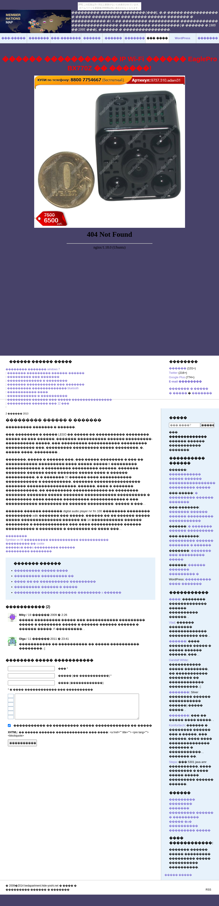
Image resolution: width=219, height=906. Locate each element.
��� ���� (157, 38)
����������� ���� (27, 392)
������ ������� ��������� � (187, 569)
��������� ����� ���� (41, 570)
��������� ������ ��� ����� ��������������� (59, 399)
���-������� (66, 38)
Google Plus (177, 377)
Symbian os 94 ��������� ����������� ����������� (57, 539)
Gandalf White (178, 660)
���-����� (13, 38)
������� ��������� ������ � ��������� (191, 813)
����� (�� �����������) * (85, 675)
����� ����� (178, 874)
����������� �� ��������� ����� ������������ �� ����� (82, 725)
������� (202, 393)
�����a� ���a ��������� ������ (40, 547)
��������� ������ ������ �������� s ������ (67, 592)
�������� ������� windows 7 (33, 369)
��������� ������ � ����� (46, 587)
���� (175, 599)
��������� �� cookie (25, 543)
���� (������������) (80, 682)
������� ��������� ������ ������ (45, 373)
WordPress (182, 38)
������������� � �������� (37, 380)
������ (177, 368)
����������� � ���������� (37, 395)
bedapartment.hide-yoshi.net (41, 885)
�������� (16, 536)
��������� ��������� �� (44, 576)
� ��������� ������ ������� (191, 497)
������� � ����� (188, 388)
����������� (188, 592)
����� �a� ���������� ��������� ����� (190, 826)
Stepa (173, 762)
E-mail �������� (185, 381)
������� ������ (153, 742)
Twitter (173, 372)
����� (178, 418)
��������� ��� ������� (33, 376)
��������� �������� (29, 551)
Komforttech (177, 725)
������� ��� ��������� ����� (190, 555)
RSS (208, 889)
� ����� (178, 393)
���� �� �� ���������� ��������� (55, 581)
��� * (63, 668)
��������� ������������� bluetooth (43, 388)
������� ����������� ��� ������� (45, 384)
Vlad (172, 622)
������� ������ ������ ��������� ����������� (191, 516)
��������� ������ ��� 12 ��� (38, 403)
